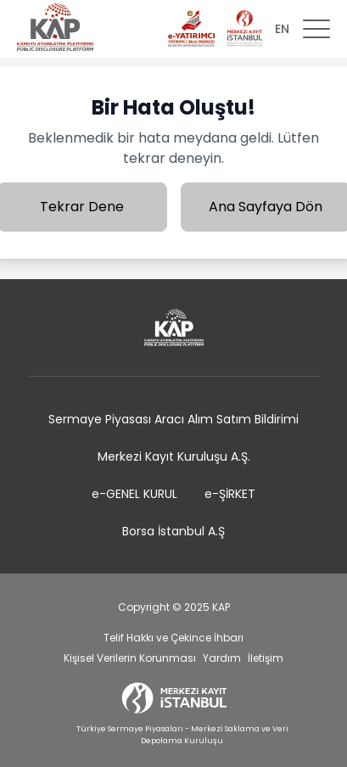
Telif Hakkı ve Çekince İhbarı (173, 637)
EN (282, 28)
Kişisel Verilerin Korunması (130, 658)
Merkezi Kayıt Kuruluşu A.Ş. (174, 456)
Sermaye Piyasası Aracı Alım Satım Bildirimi (173, 419)
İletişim (265, 658)
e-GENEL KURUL (134, 493)
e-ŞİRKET (229, 493)
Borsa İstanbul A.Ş (173, 531)
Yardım (222, 658)
